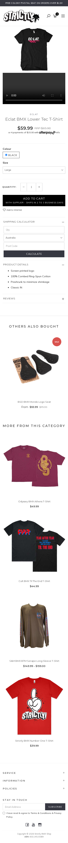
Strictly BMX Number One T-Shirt (34, 740)
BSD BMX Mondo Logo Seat (34, 401)
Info (58, 132)
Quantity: (9, 187)
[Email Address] (24, 806)
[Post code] (34, 246)
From (34, 407)
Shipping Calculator (19, 221)
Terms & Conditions (41, 813)
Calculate (34, 253)
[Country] (34, 237)
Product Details (15, 264)
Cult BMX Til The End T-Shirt (34, 581)
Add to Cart (34, 200)
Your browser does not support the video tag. (34, 88)
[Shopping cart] (55, 16)
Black (11, 155)
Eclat (34, 114)
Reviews (9, 298)
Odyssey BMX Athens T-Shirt (34, 501)
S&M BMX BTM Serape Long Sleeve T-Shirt (34, 660)
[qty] (34, 229)
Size (5, 162)
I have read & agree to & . (32, 815)
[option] (34, 49)
